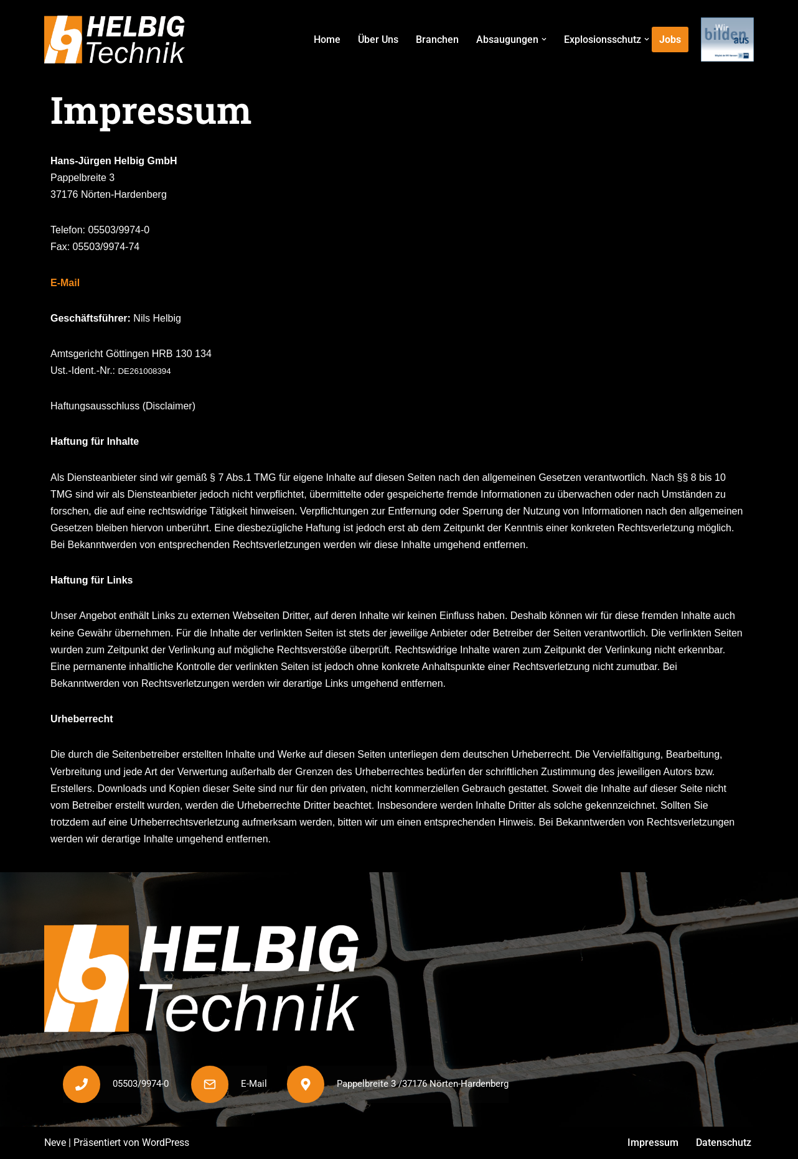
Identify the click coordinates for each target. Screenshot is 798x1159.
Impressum (652, 1143)
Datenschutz (723, 1143)
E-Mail (65, 282)
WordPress (165, 1143)
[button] (544, 39)
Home (327, 39)
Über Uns (378, 39)
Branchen (437, 39)
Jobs (670, 39)
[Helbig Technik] (114, 39)
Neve (55, 1143)
